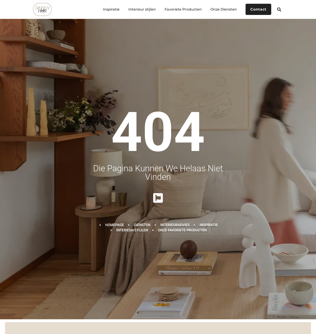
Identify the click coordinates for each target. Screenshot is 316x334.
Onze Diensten (223, 9)
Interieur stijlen (141, 9)
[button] (279, 9)
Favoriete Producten (182, 9)
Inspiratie (110, 9)
